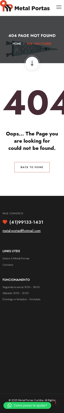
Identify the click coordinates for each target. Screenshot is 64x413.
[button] (27, 405)
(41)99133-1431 (26, 222)
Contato (8, 265)
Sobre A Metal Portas (16, 258)
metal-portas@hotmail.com (22, 230)
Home (18, 44)
